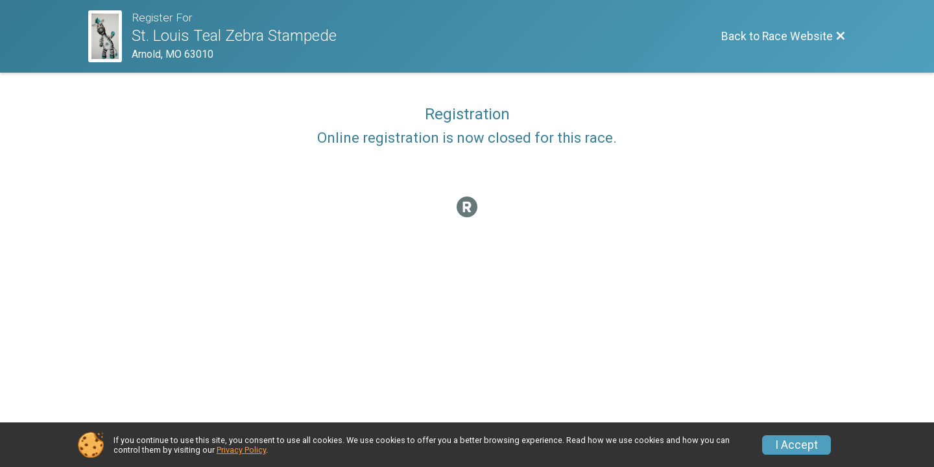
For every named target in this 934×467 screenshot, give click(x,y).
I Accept (796, 444)
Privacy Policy (241, 450)
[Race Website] (110, 36)
